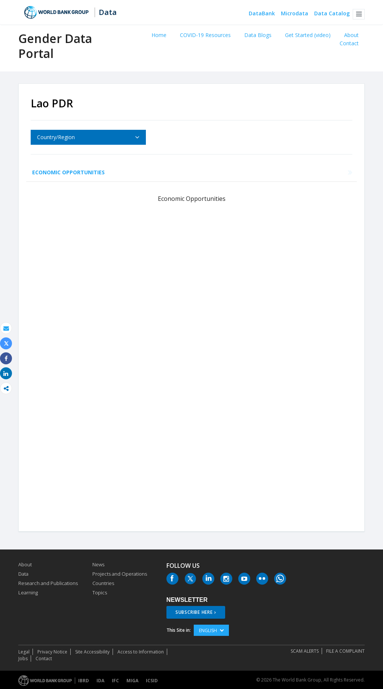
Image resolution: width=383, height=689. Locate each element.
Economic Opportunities (68, 172)
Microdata (294, 13)
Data (108, 12)
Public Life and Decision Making (238, 172)
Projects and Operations (119, 573)
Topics (99, 592)
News (98, 564)
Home (158, 35)
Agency (306, 172)
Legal (24, 652)
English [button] (211, 630)
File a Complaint (345, 651)
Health (127, 172)
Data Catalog (332, 13)
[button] (359, 14)
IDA (100, 680)
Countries (103, 583)
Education (165, 172)
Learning (28, 592)
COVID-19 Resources (205, 35)
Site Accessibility (92, 652)
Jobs (23, 658)
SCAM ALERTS (305, 651)
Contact (349, 43)
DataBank (262, 13)
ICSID (152, 680)
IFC (115, 680)
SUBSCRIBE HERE (194, 612)
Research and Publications (48, 583)
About (351, 35)
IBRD (83, 680)
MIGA (132, 680)
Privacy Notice (52, 652)
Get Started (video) (308, 35)
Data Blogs (258, 35)
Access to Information (140, 652)
